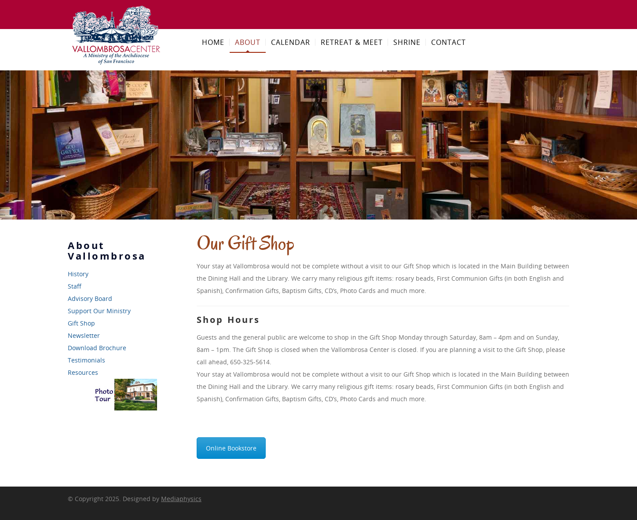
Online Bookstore (231, 448)
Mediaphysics (181, 498)
